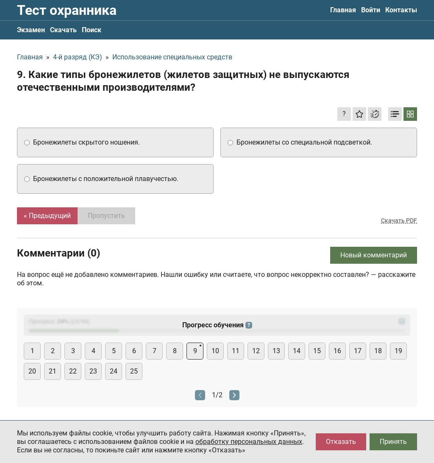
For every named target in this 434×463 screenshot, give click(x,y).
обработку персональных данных (248, 442)
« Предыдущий (47, 216)
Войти (370, 10)
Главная (343, 10)
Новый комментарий (373, 255)
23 (93, 371)
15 (317, 351)
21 (52, 371)
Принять (393, 442)
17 (358, 351)
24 (113, 371)
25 (134, 371)
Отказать (341, 442)
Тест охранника (67, 10)
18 (378, 351)
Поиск (91, 30)
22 (73, 371)
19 (398, 351)
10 (215, 351)
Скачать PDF (399, 220)
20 (32, 371)
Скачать (63, 30)
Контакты (401, 10)
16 (337, 351)
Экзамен (31, 30)
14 (296, 351)
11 (235, 351)
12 (256, 351)
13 (276, 351)
